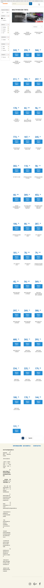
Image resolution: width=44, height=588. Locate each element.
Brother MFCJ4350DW (38, 351)
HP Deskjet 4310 (27, 264)
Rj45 (6, 48)
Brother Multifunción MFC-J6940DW (38, 294)
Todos (4, 18)
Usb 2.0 (6, 50)
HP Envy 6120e (16, 177)
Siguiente (31, 438)
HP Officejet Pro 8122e (27, 149)
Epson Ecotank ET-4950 (38, 178)
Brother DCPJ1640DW (28, 380)
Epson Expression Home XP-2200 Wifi (27, 91)
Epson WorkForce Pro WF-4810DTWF (17, 91)
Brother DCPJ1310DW (17, 409)
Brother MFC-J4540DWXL (16, 293)
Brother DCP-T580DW (16, 351)
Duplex (6, 39)
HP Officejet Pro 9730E (16, 149)
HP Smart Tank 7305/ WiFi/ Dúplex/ (38, 207)
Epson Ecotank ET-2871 (17, 235)
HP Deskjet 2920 (28, 235)
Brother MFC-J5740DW (27, 293)
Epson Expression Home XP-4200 (38, 91)
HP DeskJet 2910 (17, 264)
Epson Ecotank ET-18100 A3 (17, 120)
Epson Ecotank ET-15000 (38, 33)
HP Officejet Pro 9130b (38, 120)
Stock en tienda (6, 20)
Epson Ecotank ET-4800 (38, 62)
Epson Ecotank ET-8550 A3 (27, 62)
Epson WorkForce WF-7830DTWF (27, 33)
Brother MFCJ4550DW (27, 351)
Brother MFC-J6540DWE (27, 322)
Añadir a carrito (16, 55)
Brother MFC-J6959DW (16, 322)
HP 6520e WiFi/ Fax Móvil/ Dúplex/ (27, 207)
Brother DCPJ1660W (16, 380)
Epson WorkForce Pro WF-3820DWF (17, 33)
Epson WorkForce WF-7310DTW (17, 62)
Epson (6, 30)
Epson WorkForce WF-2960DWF (17, 207)
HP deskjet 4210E (38, 149)
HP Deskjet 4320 (38, 235)
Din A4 (6, 57)
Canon (6, 29)
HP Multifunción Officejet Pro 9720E (27, 120)
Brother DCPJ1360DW (39, 380)
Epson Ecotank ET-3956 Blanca (38, 264)
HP (6, 32)
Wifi (6, 46)
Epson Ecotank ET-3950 (27, 178)
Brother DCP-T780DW (38, 322)
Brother (6, 27)
